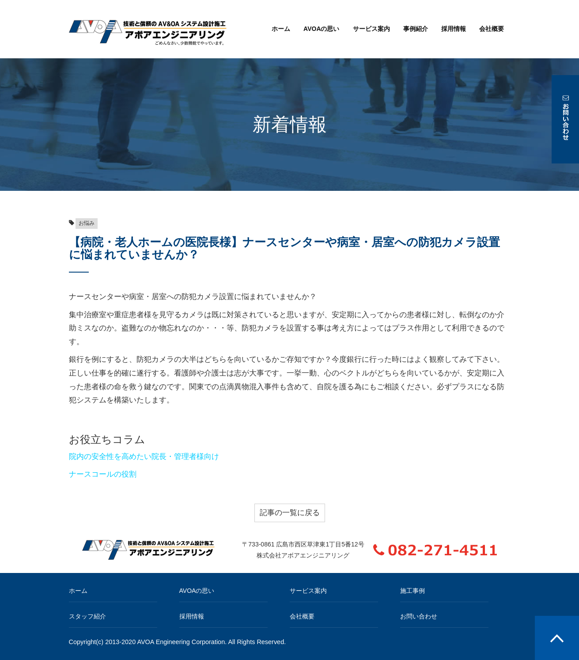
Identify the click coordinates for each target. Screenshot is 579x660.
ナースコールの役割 (102, 474)
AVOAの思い (321, 28)
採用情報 (453, 28)
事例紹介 (415, 28)
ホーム (281, 28)
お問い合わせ (418, 616)
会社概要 (491, 28)
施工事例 (412, 590)
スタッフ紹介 (87, 616)
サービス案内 (371, 28)
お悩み (87, 223)
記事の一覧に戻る (290, 512)
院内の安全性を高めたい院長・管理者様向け (144, 456)
